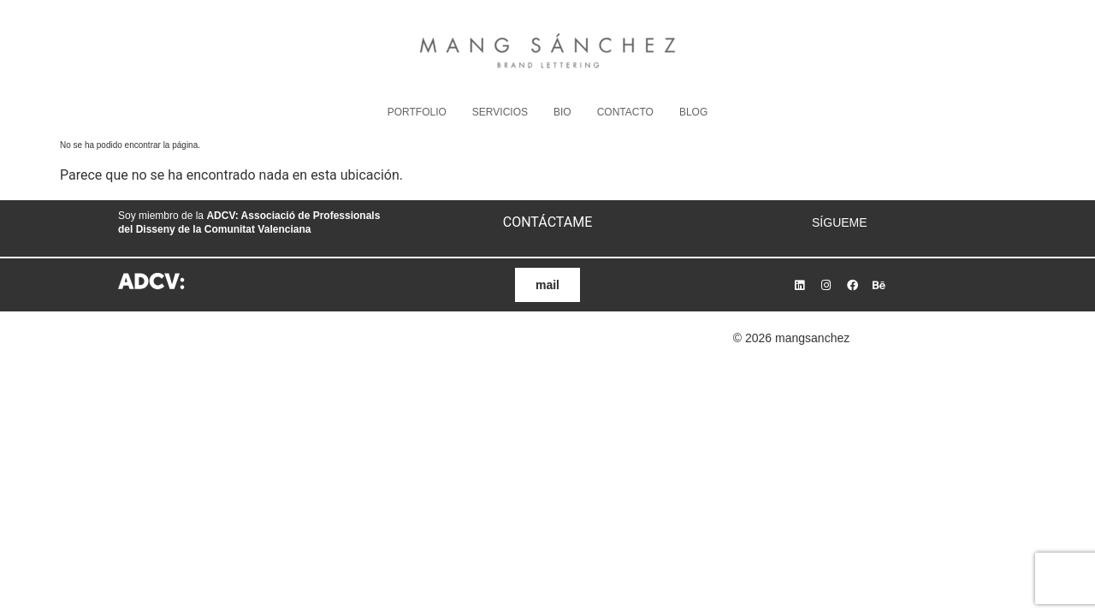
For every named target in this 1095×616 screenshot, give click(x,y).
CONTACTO (625, 112)
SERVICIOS (500, 112)
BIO (562, 112)
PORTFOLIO (417, 112)
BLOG (693, 112)
